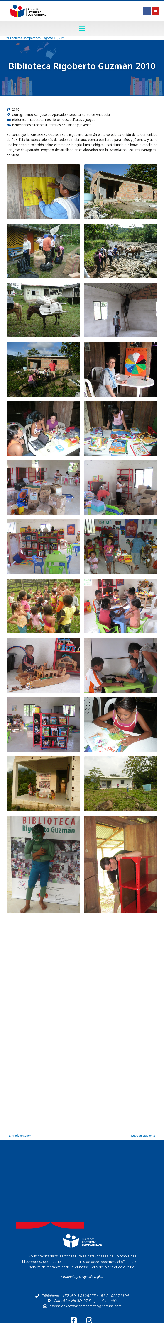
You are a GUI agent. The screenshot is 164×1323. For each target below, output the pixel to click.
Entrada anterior (18, 1135)
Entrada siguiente (145, 1135)
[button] (82, 28)
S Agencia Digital (91, 1277)
